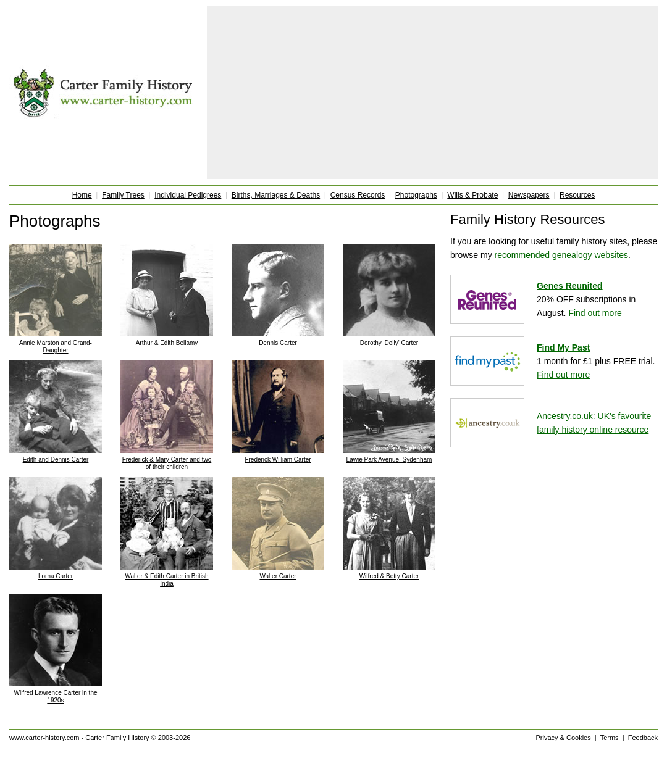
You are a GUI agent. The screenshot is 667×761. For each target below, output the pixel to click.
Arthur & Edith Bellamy (167, 342)
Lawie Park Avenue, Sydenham (389, 459)
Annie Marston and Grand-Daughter (55, 346)
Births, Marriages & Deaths (276, 195)
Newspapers (529, 195)
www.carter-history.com (44, 737)
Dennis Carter (278, 342)
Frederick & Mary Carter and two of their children (167, 463)
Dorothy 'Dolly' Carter (389, 342)
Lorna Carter (55, 576)
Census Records (357, 195)
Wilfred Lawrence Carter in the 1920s (55, 696)
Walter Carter (277, 576)
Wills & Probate (472, 195)
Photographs (416, 195)
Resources (577, 195)
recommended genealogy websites (561, 255)
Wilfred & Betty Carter (389, 576)
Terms (609, 737)
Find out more (594, 313)
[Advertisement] (432, 92)
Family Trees (123, 195)
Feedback (643, 737)
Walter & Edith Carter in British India (166, 580)
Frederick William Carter (278, 459)
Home (82, 195)
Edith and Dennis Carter (56, 459)
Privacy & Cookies (562, 737)
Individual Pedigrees (187, 195)
